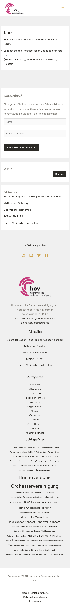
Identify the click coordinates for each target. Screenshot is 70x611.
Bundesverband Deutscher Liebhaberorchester (31, 39)
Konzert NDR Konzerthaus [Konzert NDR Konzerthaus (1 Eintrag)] (45, 531)
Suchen (8, 168)
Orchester (35, 415)
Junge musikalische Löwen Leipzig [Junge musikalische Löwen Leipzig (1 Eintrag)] (34, 512)
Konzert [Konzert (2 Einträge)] (55, 522)
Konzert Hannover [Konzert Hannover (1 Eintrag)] (49, 527)
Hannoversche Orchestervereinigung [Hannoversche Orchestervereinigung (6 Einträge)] (35, 482)
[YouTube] (31, 255)
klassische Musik (35, 397)
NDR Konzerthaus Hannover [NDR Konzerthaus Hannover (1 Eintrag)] (26, 541)
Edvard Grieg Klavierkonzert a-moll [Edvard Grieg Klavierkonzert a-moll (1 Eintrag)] (26, 456)
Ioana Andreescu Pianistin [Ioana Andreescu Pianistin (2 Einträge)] (35, 507)
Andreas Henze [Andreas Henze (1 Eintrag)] (34, 448)
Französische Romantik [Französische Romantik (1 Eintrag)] (20, 461)
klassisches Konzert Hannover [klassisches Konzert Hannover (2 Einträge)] (28, 522)
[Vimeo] (39, 255)
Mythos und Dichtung (16, 203)
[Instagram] (24, 255)
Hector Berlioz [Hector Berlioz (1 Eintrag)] (48, 493)
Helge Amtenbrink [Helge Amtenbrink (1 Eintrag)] (51, 497)
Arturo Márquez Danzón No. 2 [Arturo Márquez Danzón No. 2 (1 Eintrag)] (22, 452)
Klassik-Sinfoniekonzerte (35, 593)
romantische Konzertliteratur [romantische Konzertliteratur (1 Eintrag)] (26, 550)
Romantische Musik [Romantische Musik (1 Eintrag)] (47, 550)
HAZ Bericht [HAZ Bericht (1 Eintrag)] (36, 493)
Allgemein (35, 388)
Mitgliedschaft (35, 406)
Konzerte (35, 402)
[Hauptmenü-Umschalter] (63, 8)
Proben (35, 419)
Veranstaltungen (35, 432)
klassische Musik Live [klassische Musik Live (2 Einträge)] (34, 517)
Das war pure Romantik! (17, 209)
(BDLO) (8, 43)
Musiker (35, 410)
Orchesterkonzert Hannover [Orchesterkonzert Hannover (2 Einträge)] (26, 545)
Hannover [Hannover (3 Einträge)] (42, 470)
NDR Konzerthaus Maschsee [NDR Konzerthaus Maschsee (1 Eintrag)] (51, 541)
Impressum (35, 601)
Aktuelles (35, 384)
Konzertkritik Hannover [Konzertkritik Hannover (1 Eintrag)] (23, 531)
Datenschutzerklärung (35, 597)
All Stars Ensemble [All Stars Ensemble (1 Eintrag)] (18, 448)
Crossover (35, 393)
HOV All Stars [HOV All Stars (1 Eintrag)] (15, 503)
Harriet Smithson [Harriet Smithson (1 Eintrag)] (22, 493)
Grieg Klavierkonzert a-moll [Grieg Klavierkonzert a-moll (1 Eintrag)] (44, 465)
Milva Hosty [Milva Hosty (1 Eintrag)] (57, 536)
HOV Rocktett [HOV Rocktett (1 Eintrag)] (54, 503)
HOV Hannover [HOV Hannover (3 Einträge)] (34, 502)
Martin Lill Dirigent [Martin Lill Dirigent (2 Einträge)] (39, 535)
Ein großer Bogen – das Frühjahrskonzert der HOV (32, 196)
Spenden (35, 428)
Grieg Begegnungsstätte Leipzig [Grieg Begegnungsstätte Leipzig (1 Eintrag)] (45, 461)
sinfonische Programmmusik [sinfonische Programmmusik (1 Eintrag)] (18, 554)
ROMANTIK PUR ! (13, 216)
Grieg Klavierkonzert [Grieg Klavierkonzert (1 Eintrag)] (22, 465)
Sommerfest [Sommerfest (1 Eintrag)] (36, 554)
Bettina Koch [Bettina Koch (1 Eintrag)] (41, 452)
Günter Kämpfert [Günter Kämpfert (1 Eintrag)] (26, 471)
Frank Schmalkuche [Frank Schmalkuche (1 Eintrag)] (50, 456)
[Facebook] (46, 255)
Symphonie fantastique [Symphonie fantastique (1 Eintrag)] (53, 554)
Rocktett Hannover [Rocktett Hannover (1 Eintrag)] (53, 546)
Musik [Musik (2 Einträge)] (10, 540)
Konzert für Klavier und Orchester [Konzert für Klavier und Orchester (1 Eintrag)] (26, 527)
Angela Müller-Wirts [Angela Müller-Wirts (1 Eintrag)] (50, 448)
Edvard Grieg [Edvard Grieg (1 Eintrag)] (53, 452)
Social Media (35, 424)
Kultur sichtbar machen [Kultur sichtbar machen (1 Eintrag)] (16, 536)
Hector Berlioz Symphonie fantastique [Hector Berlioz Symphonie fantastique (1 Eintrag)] (26, 497)
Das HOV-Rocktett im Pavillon (21, 223)
